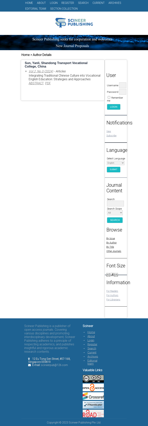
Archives (114, 2)
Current (98, 2)
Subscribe (111, 135)
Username (112, 85)
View (108, 131)
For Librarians (113, 299)
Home (29, 2)
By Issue (110, 238)
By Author (111, 242)
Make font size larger (116, 274)
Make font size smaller (108, 274)
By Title (110, 247)
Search (83, 2)
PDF (48, 83)
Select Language (116, 158)
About (41, 2)
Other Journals (113, 251)
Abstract (36, 83)
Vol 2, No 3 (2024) (41, 71)
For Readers (112, 291)
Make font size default (112, 274)
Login (54, 2)
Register (67, 2)
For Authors (112, 295)
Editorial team (35, 8)
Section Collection (64, 8)
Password (112, 91)
